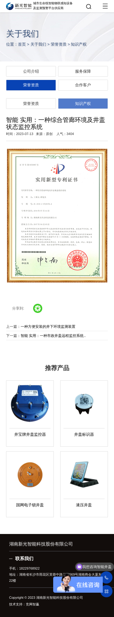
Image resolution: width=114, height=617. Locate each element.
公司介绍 (31, 71)
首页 (22, 44)
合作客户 (83, 85)
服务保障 (83, 71)
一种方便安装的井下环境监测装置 (48, 326)
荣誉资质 (59, 44)
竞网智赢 (32, 604)
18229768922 (29, 568)
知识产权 (79, 44)
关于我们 (38, 44)
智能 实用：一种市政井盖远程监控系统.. (53, 336)
